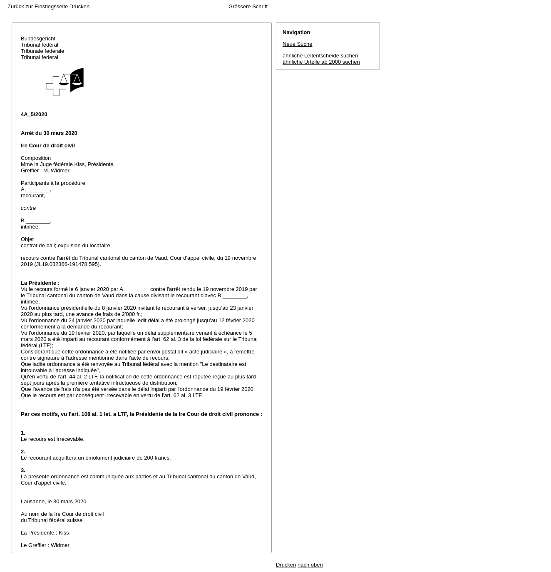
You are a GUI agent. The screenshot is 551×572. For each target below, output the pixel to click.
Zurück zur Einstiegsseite (37, 6)
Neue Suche (298, 44)
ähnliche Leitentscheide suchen (320, 55)
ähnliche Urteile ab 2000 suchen (321, 62)
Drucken (79, 6)
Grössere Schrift (248, 6)
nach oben (310, 565)
